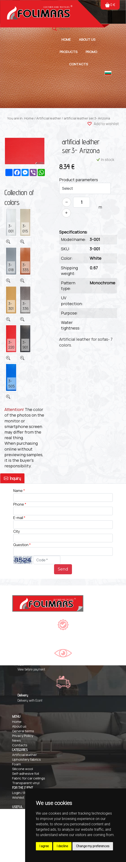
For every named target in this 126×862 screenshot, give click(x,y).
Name (18, 490)
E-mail (18, 517)
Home (66, 39)
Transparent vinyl (25, 783)
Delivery (18, 816)
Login (16, 792)
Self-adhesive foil (25, 773)
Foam (16, 764)
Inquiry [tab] (12, 478)
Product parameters (78, 179)
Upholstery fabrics (26, 759)
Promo (91, 51)
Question (20, 544)
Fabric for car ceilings (28, 778)
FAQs (16, 811)
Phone (18, 504)
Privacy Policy (22, 735)
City (16, 531)
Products (68, 51)
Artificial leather (48, 118)
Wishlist (18, 797)
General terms (23, 731)
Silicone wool (22, 768)
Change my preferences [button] (92, 846)
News (16, 740)
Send (63, 569)
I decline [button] (62, 846)
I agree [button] (44, 846)
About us (87, 39)
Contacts (78, 64)
